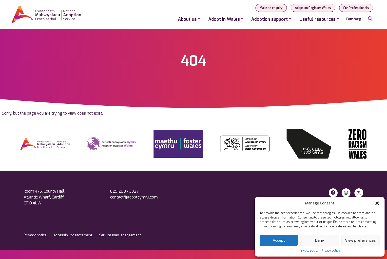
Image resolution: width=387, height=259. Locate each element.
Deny (319, 240)
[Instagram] (346, 193)
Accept (279, 240)
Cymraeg (353, 19)
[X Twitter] (359, 193)
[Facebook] (333, 193)
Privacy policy (308, 251)
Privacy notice (36, 235)
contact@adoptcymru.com (134, 197)
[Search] (370, 19)
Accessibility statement (73, 235)
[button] (377, 203)
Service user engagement (120, 235)
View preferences (360, 240)
